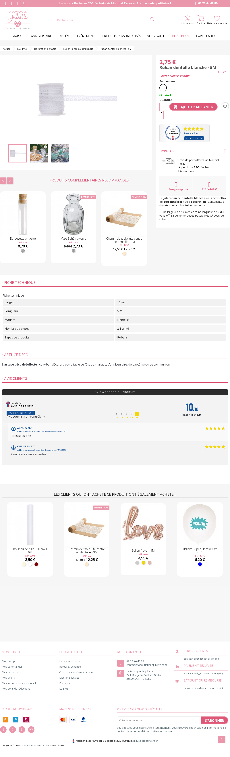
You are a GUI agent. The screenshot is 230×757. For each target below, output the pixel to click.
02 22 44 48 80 (205, 3)
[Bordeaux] (36, 564)
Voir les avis (194, 138)
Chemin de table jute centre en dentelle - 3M (124, 240)
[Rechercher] (106, 20)
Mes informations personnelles (20, 683)
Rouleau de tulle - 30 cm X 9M (30, 550)
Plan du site (66, 683)
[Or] (143, 563)
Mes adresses (10, 672)
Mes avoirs (8, 677)
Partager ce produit (179, 186)
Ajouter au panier (193, 107)
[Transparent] (23, 251)
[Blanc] (163, 87)
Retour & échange (70, 666)
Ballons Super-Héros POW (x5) (200, 550)
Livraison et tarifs (69, 661)
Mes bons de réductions (16, 688)
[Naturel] (124, 253)
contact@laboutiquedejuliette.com (146, 665)
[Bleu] (200, 564)
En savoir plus (187, 171)
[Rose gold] (149, 563)
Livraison (193, 151)
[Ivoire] (24, 564)
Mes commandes (12, 666)
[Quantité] (163, 107)
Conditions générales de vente (77, 672)
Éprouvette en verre (23, 238)
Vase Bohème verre (73, 238)
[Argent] (137, 563)
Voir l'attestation (20, 412)
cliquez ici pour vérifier (145, 740)
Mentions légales (69, 677)
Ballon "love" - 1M (143, 550)
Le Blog (63, 688)
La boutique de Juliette (32, 745)
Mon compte (9, 661)
